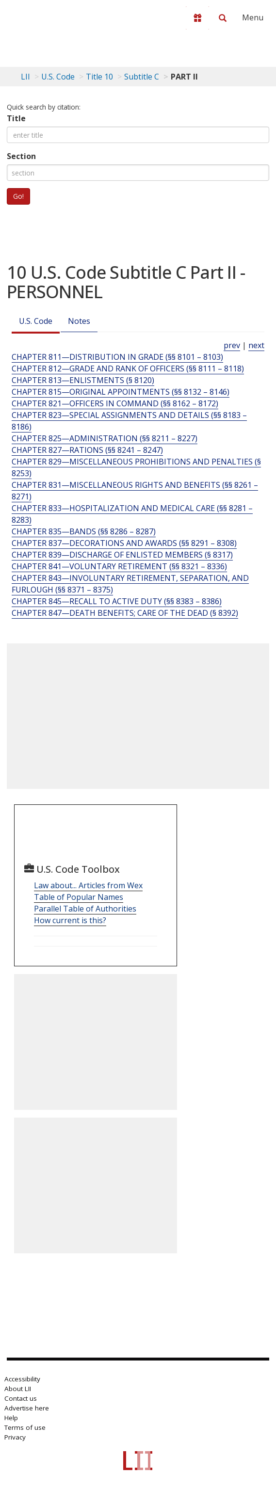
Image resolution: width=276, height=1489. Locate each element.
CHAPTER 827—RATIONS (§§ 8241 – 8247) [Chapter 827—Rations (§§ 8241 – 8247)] (87, 450)
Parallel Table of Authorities (85, 908)
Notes (79, 321)
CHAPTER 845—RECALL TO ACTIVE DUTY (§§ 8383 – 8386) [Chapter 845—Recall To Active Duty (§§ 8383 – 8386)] (117, 601)
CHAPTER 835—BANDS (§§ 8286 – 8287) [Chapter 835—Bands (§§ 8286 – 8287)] (84, 531)
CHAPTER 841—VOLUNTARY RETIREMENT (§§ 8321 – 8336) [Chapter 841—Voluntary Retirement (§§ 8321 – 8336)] (119, 566)
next (256, 345)
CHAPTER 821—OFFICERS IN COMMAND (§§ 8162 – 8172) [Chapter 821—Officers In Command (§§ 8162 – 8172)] (115, 403)
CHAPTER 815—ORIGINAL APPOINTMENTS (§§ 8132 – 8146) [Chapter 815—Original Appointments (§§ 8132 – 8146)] (120, 391)
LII (25, 76)
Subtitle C (141, 76)
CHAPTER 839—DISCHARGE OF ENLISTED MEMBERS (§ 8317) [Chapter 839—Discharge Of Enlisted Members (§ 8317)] (122, 554)
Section (21, 156)
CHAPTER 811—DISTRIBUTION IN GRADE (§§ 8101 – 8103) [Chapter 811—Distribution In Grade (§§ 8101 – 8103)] (117, 357)
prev (232, 345)
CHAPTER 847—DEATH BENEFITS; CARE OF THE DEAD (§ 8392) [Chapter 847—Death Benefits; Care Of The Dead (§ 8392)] (125, 613)
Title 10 (99, 76)
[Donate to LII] (197, 18)
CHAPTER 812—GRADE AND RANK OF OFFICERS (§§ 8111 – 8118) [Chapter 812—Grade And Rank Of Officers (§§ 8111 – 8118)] (128, 368)
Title (16, 118)
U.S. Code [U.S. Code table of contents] (58, 76)
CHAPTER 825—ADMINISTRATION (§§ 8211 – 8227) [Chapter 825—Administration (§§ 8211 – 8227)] (104, 438)
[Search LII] (222, 18)
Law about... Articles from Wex (88, 885)
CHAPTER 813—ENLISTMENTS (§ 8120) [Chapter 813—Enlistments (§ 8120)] (83, 380)
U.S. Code (35, 321)
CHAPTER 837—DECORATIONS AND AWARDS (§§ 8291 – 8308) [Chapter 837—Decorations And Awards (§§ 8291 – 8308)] (124, 543)
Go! (18, 196)
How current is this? (70, 920)
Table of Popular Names (78, 897)
